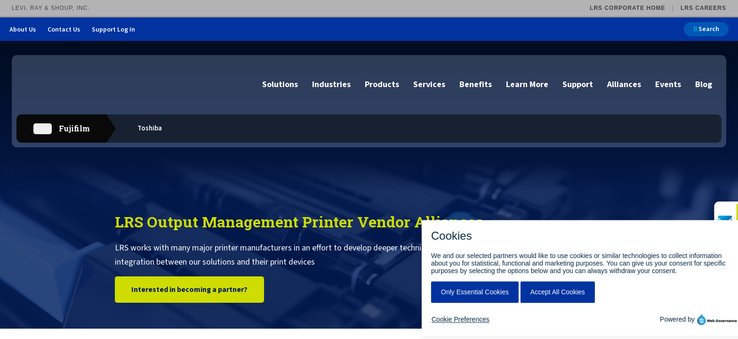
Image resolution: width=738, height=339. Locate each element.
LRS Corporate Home (627, 8)
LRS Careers (703, 8)
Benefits (475, 84)
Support (577, 84)
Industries (331, 84)
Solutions (280, 84)
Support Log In (113, 29)
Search (706, 29)
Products (382, 84)
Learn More (527, 84)
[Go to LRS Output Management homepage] (68, 84)
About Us (22, 29)
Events (668, 84)
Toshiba (149, 128)
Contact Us (64, 29)
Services (429, 84)
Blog (703, 84)
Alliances (624, 84)
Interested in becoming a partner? (189, 289)
